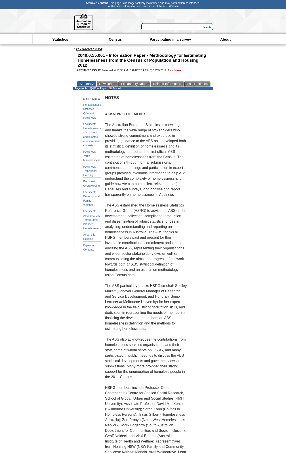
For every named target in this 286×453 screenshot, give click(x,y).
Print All (115, 88)
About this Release (89, 236)
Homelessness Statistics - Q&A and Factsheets (92, 111)
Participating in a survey (170, 39)
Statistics (60, 39)
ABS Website (171, 6)
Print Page (98, 88)
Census (115, 39)
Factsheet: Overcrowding (91, 183)
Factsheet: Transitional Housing (90, 171)
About (225, 39)
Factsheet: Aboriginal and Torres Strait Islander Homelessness (92, 220)
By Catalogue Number (89, 48)
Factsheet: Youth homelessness (92, 156)
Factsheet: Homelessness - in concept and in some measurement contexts (92, 134)
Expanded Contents (89, 247)
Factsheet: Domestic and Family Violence (91, 199)
